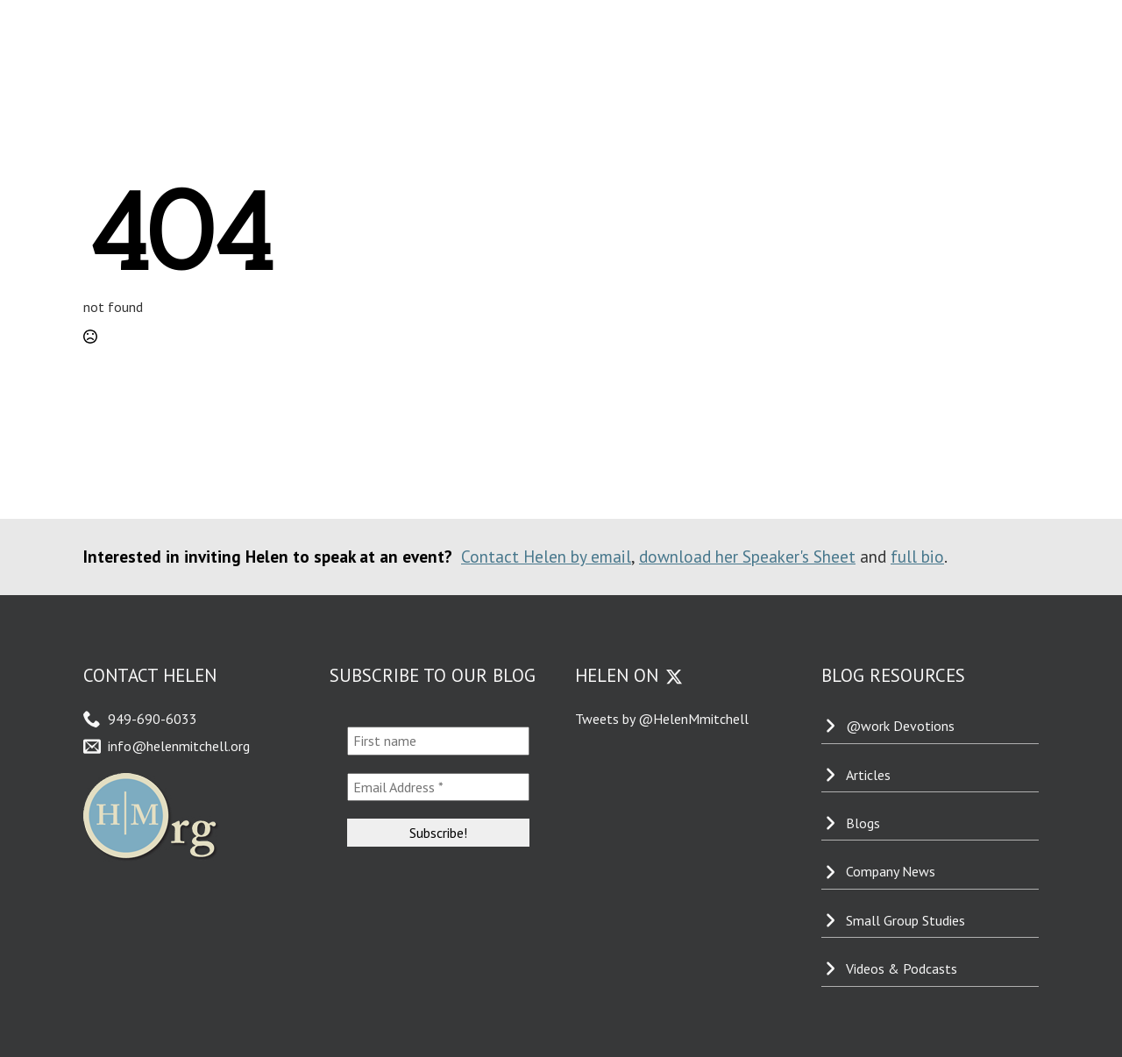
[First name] (438, 741)
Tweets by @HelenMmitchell (662, 718)
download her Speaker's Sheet (747, 556)
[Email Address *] (438, 787)
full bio (917, 556)
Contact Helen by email (546, 556)
